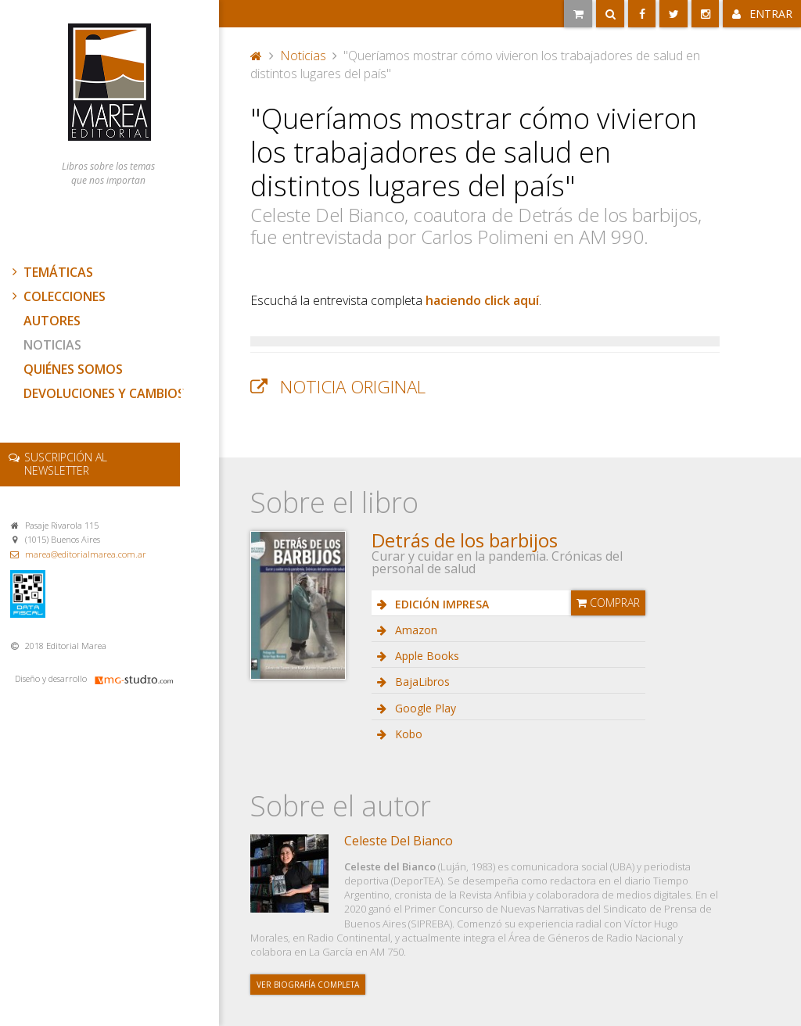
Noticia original (353, 387)
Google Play (424, 708)
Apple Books (425, 655)
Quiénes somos (73, 369)
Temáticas (51, 272)
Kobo (407, 733)
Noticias (52, 345)
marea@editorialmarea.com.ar (85, 554)
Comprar (608, 602)
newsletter (65, 464)
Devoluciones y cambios (104, 393)
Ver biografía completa (308, 984)
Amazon (414, 629)
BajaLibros (421, 681)
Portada (256, 55)
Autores (52, 320)
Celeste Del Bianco (398, 840)
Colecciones (57, 296)
